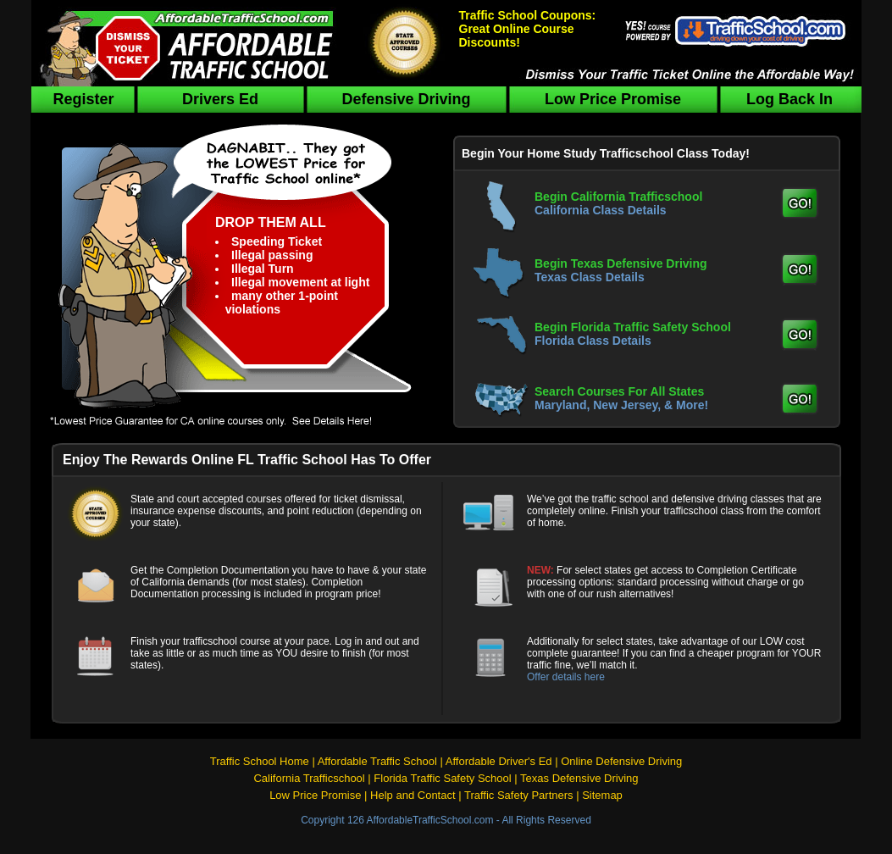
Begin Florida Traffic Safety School (633, 327)
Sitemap (602, 795)
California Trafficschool (308, 778)
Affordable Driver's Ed (499, 761)
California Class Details (601, 210)
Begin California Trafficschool (618, 196)
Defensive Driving (405, 99)
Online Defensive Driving (621, 761)
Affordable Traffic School (377, 761)
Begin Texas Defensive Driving (621, 263)
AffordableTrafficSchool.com (430, 820)
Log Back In (789, 99)
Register (83, 99)
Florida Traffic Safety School (442, 778)
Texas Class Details (590, 277)
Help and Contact (412, 795)
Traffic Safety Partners (518, 795)
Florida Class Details (593, 340)
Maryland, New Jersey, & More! (621, 405)
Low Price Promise (613, 99)
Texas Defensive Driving (579, 778)
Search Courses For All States (619, 391)
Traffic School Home (259, 761)
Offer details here (566, 677)
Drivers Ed (220, 99)
